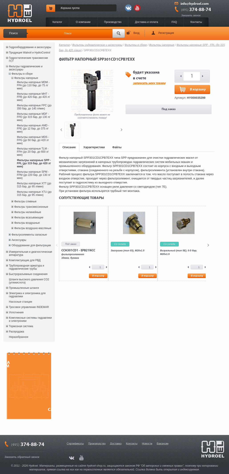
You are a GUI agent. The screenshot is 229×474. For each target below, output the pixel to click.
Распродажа (16, 331)
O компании (83, 22)
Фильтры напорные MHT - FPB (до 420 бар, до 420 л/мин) (33, 97)
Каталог (57, 22)
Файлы (116, 147)
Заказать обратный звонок (21, 457)
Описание (69, 147)
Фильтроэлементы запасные (29, 234)
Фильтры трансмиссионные (31, 206)
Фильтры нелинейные (27, 212)
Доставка (116, 443)
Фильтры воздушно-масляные (32, 228)
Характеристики (94, 147)
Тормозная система (21, 326)
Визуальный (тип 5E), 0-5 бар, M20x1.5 (178, 252)
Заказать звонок (191, 15)
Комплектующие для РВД (24, 260)
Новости (147, 443)
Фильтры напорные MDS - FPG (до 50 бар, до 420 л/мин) (33, 140)
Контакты (196, 22)
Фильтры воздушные (27, 222)
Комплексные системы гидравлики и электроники (30, 319)
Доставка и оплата (146, 22)
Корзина (66, 8)
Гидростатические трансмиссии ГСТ (28, 59)
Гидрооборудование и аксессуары (30, 47)
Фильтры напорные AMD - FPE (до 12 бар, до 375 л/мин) (33, 128)
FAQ (174, 22)
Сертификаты (75, 443)
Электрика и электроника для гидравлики (27, 295)
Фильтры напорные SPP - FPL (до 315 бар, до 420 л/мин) (34, 163)
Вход (136, 33)
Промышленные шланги (24, 287)
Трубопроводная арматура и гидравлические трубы (26, 267)
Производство (112, 22)
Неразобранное (18, 337)
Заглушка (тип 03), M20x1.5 (127, 250)
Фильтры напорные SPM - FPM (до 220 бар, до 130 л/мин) (33, 175)
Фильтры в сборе (22, 73)
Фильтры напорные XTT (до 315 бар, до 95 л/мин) (34, 185)
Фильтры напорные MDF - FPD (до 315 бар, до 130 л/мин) (33, 117)
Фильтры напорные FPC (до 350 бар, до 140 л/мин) (34, 107)
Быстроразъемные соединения (28, 274)
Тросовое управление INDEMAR (29, 307)
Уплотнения (16, 312)
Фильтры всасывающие (28, 217)
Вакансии (163, 443)
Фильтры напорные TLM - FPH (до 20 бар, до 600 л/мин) (32, 151)
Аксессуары (19, 240)
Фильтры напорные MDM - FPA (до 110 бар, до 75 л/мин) (33, 85)
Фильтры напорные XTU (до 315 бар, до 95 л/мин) (34, 193)
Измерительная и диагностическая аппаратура (30, 253)
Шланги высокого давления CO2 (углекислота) (29, 281)
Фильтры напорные (26, 78)
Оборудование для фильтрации (31, 245)
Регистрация (166, 33)
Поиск (13, 33)
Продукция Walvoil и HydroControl (29, 52)
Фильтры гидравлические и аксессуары (25, 68)
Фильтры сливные (25, 201)
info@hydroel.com (195, 4)
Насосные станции (20, 301)
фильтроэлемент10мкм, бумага (78, 254)
